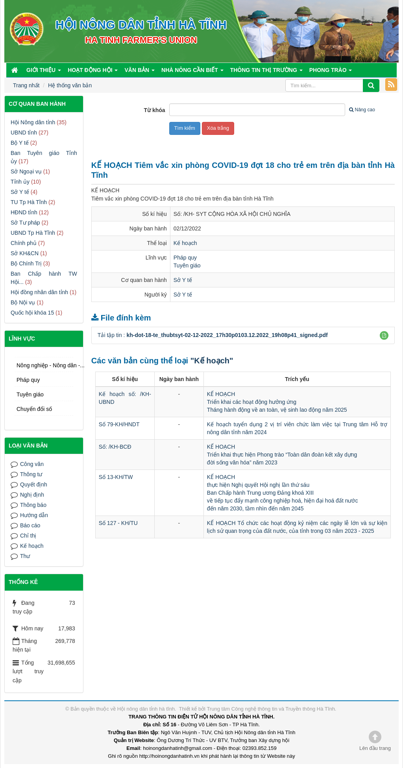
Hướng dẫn (34, 515)
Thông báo (33, 505)
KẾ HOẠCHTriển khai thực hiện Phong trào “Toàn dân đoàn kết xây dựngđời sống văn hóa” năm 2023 (282, 455)
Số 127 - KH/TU (118, 523)
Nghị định (32, 495)
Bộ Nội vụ (23, 302)
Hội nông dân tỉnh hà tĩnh (146, 709)
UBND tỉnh (24, 132)
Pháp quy (185, 257)
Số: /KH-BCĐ (115, 447)
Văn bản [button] (139, 72)
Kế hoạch (185, 243)
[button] (384, 335)
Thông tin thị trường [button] (266, 72)
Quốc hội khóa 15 (32, 312)
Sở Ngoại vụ (26, 171)
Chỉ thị (28, 535)
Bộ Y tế (20, 143)
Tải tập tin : (213, 335)
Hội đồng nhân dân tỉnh (39, 292)
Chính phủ (24, 243)
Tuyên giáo (187, 265)
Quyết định (33, 484)
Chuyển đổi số (34, 409)
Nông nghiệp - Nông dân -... (45, 365)
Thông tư (31, 474)
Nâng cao (362, 109)
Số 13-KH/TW (116, 477)
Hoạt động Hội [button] (93, 72)
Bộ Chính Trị (26, 263)
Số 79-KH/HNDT (119, 424)
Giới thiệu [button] (43, 72)
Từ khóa (154, 110)
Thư (25, 556)
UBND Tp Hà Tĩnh (33, 233)
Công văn (32, 464)
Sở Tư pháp (25, 222)
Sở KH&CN (25, 253)
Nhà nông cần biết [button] (192, 72)
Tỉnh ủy (20, 182)
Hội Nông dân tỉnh (33, 122)
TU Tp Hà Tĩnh (29, 202)
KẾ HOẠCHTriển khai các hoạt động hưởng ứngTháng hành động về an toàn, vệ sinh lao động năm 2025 (277, 402)
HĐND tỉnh (24, 212)
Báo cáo (30, 525)
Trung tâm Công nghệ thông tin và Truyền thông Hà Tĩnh (271, 709)
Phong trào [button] (330, 72)
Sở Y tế (183, 280)
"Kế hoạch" (211, 360)
